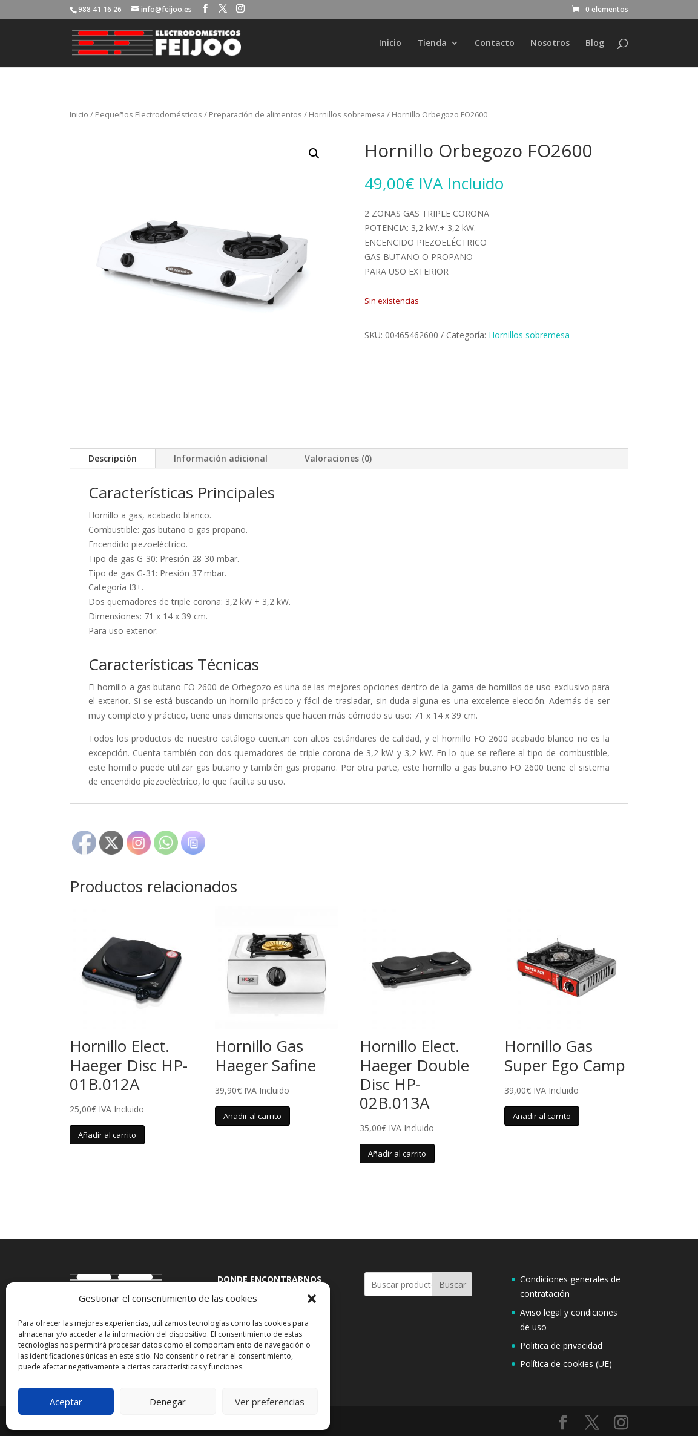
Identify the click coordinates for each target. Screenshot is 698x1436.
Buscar (452, 1284)
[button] (312, 1299)
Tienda (432, 43)
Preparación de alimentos (255, 114)
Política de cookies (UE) (566, 1363)
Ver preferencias (270, 1401)
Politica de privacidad (561, 1345)
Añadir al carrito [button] (107, 1134)
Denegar (168, 1401)
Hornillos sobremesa (347, 114)
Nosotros (550, 43)
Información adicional (221, 458)
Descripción (112, 458)
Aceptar (66, 1401)
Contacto (495, 43)
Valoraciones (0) (338, 458)
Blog (594, 43)
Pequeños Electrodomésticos (148, 114)
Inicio (390, 43)
